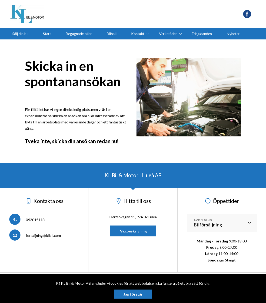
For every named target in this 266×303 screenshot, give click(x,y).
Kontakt (137, 33)
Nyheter (233, 33)
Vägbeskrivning (133, 231)
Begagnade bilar (79, 33)
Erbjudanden (202, 33)
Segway (91, 45)
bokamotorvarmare (151, 45)
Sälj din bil (20, 33)
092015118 (27, 219)
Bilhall (111, 33)
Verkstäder (168, 33)
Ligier (116, 45)
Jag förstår (133, 294)
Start (47, 33)
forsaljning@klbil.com (35, 235)
